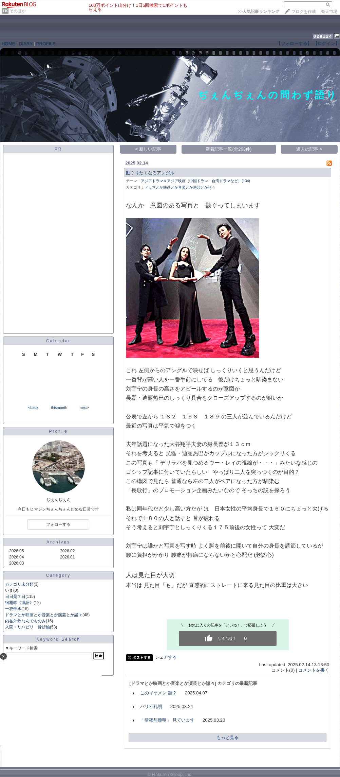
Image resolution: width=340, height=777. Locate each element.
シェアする (166, 657)
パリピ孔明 (151, 706)
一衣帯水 (13, 608)
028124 (323, 36)
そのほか (18, 10)
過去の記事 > (309, 149)
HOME (8, 43)
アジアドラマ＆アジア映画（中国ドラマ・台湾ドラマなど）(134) (195, 181)
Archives (58, 542)
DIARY (26, 43)
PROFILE (46, 43)
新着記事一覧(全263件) (228, 149)
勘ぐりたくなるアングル (150, 172)
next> (84, 407)
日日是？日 (15, 596)
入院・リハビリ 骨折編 (27, 627)
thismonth (59, 407)
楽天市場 (329, 11)
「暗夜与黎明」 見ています (167, 720)
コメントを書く (313, 670)
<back (33, 407)
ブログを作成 (303, 11)
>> (258, 11)
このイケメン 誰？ (158, 692)
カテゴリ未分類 (19, 584)
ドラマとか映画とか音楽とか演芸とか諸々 (43, 614)
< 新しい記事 (148, 149)
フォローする (58, 524)
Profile (58, 431)
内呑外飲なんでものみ (25, 621)
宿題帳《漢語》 (19, 602)
